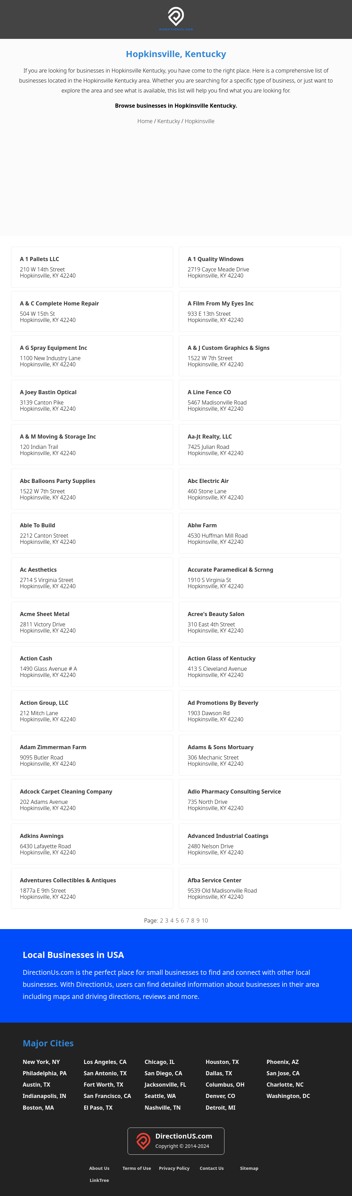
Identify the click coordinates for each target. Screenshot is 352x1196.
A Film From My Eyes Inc (221, 303)
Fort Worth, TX (103, 1084)
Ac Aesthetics (38, 569)
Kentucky (168, 121)
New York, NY (41, 1062)
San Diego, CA (163, 1073)
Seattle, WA (160, 1096)
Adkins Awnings (42, 836)
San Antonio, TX (105, 1073)
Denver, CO (220, 1096)
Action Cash (36, 658)
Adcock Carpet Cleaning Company (66, 791)
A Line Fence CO (209, 392)
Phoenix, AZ (283, 1062)
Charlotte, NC (285, 1084)
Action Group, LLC (44, 703)
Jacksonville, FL (165, 1084)
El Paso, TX (98, 1107)
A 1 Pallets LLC (39, 259)
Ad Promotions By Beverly (223, 703)
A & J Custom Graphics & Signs (229, 348)
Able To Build (37, 525)
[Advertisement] (176, 178)
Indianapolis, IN (44, 1096)
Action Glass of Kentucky (221, 658)
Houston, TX (222, 1062)
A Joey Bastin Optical (48, 392)
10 (205, 920)
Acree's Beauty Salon (216, 614)
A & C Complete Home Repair (59, 303)
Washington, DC (288, 1096)
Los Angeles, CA (105, 1062)
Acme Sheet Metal (44, 614)
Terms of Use (136, 1168)
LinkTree (99, 1180)
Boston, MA (38, 1107)
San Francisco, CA (107, 1096)
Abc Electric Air (208, 481)
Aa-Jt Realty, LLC (210, 436)
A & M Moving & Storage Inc (58, 436)
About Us (99, 1168)
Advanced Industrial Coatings (228, 836)
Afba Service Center (214, 880)
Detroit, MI (220, 1107)
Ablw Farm (202, 525)
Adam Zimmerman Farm (53, 747)
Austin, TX (36, 1084)
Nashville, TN (163, 1107)
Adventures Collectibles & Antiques (68, 880)
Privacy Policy (174, 1168)
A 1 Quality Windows (216, 259)
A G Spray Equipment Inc (53, 348)
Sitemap (249, 1168)
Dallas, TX (219, 1073)
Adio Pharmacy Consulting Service (234, 791)
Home (145, 121)
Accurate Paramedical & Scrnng (230, 569)
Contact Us (212, 1168)
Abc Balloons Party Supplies (57, 481)
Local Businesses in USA (73, 955)
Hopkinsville (199, 121)
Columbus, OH (225, 1084)
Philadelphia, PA (45, 1073)
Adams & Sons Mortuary (221, 747)
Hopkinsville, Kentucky (176, 54)
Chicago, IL (160, 1062)
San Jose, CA (283, 1073)
